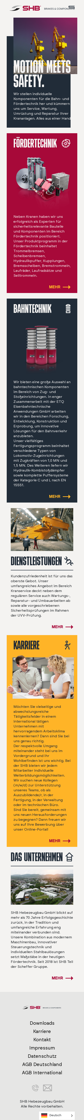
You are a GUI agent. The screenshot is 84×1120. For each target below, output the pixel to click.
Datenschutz (42, 1056)
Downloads (42, 1023)
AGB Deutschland (42, 1064)
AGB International (42, 1072)
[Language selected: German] (57, 1115)
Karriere (42, 1031)
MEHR (54, 287)
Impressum (42, 1048)
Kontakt (42, 1039)
